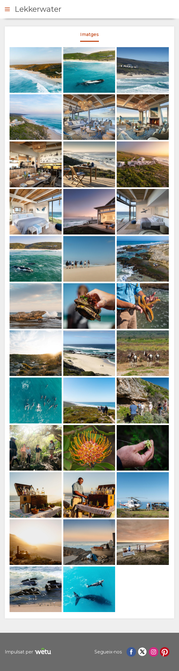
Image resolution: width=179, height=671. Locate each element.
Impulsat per (29, 652)
